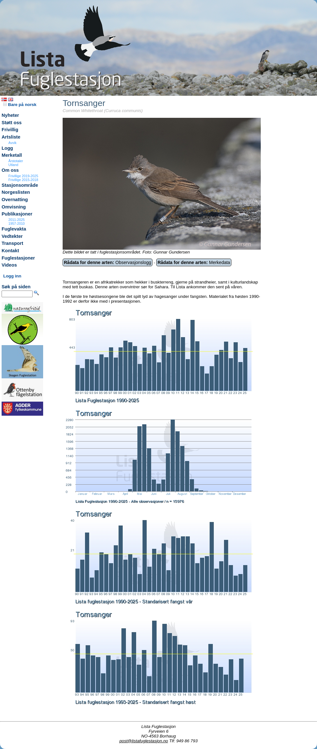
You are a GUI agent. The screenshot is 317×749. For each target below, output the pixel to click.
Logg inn (12, 276)
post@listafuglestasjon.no (144, 740)
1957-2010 (16, 223)
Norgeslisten (16, 192)
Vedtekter (12, 236)
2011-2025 (16, 220)
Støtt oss (12, 122)
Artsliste (11, 137)
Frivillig (10, 129)
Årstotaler (15, 161)
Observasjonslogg (107, 262)
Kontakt (10, 250)
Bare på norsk (19, 104)
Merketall (12, 155)
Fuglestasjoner (18, 258)
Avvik (12, 143)
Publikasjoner (17, 213)
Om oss (10, 170)
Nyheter (10, 115)
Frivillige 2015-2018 (23, 180)
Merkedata (194, 262)
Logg (7, 148)
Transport (12, 243)
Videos (9, 265)
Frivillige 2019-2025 (23, 176)
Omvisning (14, 206)
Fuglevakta (14, 228)
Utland (13, 165)
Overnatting (15, 199)
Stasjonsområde (20, 185)
